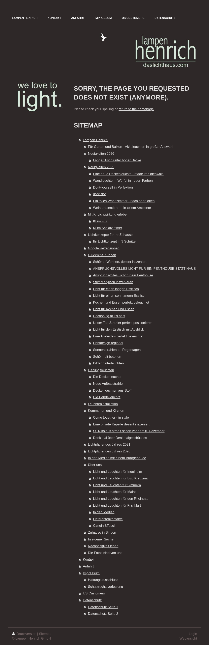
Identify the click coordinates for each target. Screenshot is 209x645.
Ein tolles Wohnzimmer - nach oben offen (123, 201)
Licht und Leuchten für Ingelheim (117, 472)
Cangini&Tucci (104, 526)
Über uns (95, 465)
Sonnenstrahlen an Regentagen (117, 350)
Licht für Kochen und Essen (113, 309)
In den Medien (103, 512)
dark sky (99, 194)
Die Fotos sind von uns (105, 553)
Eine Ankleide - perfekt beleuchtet (118, 336)
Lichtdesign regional (108, 343)
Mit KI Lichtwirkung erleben (108, 214)
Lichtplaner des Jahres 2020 (109, 451)
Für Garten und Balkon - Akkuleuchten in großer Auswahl (130, 147)
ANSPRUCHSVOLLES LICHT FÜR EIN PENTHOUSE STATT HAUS (144, 269)
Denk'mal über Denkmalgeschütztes (120, 438)
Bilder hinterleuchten (108, 363)
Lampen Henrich (95, 140)
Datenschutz (92, 600)
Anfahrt (88, 566)
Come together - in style (111, 417)
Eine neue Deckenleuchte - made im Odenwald (128, 174)
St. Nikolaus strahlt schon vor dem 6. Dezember (128, 431)
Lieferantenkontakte (108, 519)
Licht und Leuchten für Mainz (114, 492)
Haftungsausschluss (103, 580)
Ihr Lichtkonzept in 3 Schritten (115, 241)
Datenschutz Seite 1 (103, 607)
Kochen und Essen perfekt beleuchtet (121, 302)
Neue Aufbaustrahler (108, 384)
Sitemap (45, 634)
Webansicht (188, 638)
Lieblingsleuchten (101, 370)
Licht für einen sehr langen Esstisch (119, 296)
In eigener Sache (100, 539)
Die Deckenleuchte (107, 377)
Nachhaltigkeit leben (103, 546)
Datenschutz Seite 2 (103, 614)
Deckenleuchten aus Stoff (112, 390)
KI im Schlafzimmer (107, 228)
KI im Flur (100, 221)
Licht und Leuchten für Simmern (117, 485)
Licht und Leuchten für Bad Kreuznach (121, 478)
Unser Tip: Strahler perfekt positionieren (122, 323)
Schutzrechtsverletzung (105, 587)
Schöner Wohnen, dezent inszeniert (119, 262)
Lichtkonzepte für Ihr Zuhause (110, 235)
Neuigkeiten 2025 (101, 167)
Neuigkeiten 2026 (101, 154)
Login (193, 634)
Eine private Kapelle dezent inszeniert (121, 424)
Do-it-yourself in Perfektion (113, 187)
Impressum (91, 573)
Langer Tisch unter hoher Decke (117, 160)
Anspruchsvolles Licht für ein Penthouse (123, 275)
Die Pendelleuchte (106, 397)
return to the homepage (136, 109)
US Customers (94, 593)
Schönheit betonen (107, 357)
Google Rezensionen (103, 248)
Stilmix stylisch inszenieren (113, 282)
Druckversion (24, 634)
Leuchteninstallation (103, 404)
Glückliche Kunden (102, 255)
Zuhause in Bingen (102, 532)
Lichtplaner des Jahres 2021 (109, 444)
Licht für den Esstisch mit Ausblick (118, 329)
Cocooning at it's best (109, 316)
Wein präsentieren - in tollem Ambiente (122, 208)
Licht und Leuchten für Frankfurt (117, 505)
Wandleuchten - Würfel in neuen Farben (123, 181)
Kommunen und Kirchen (106, 411)
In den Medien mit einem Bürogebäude (117, 458)
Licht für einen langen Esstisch (116, 289)
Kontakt (88, 559)
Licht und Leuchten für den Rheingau (120, 499)
